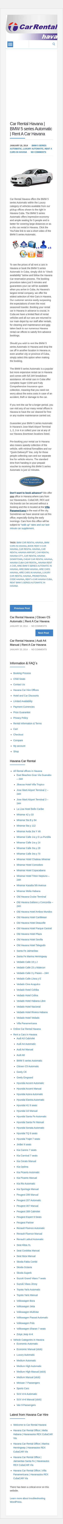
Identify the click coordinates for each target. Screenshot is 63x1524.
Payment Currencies (24, 706)
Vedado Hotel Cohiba (28, 989)
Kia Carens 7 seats (26, 1150)
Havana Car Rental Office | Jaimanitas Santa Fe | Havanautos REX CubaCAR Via (31, 1461)
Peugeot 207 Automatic (29, 1200)
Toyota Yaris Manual (27, 1295)
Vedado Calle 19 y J (27, 962)
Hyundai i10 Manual (27, 1111)
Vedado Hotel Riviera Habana (32, 1012)
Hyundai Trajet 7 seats (28, 1139)
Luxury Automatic (33, 149)
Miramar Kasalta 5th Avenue (31, 885)
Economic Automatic (27, 1343)
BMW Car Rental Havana (30, 542)
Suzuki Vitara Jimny (27, 1284)
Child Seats (19, 679)
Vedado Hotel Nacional (28, 1006)
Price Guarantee (21, 712)
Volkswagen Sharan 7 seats (31, 1328)
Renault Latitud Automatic (30, 1239)
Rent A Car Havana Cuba (38, 579)
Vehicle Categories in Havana (28, 1339)
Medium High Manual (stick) (31, 1371)
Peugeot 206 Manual (27, 1194)
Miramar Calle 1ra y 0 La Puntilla (34, 837)
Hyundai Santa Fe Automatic (31, 1116)
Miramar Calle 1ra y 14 (28, 842)
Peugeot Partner (25, 1222)
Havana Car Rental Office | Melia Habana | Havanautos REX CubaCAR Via (33, 1434)
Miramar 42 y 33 (25, 814)
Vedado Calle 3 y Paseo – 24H (33, 973)
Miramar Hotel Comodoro (30, 864)
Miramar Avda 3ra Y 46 (28, 831)
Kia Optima (22, 1166)
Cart (15, 729)
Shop (16, 751)
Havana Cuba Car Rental (23, 563)
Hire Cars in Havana (30, 572)
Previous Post (22, 608)
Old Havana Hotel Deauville (31, 922)
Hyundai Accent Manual (29, 1088)
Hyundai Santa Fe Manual (30, 1122)
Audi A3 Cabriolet (26, 1038)
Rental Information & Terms (27, 723)
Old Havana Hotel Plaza (29, 934)
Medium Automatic (26, 1360)
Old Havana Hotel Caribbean (32, 917)
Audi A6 (21, 1055)
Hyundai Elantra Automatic (30, 1099)
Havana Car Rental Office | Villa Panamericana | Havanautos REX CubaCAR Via (30, 1474)
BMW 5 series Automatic (29, 1060)
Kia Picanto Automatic (28, 1172)
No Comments (38, 152)
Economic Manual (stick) (29, 1349)
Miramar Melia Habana (28, 891)
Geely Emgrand (25, 1077)
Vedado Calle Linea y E (29, 978)
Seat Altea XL (24, 1245)
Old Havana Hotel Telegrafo (31, 945)
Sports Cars (23, 1388)
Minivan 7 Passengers (28, 1382)
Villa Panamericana (27, 1023)
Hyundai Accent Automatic (30, 1083)
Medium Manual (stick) (28, 1377)
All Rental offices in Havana (27, 771)
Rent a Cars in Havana (25, 1034)
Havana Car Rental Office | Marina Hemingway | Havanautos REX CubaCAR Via (31, 1447)
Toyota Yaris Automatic (28, 1289)
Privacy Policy (20, 718)
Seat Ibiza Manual (26, 1256)
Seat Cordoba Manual (28, 1250)
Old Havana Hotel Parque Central (34, 928)
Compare (18, 740)
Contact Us (19, 684)
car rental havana (29, 549)
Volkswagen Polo (26, 1323)
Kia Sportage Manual (28, 1189)
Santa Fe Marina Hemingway (32, 956)
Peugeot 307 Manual (27, 1206)
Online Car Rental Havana (27, 1029)
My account (19, 746)
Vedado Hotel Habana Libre (31, 1001)
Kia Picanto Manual (27, 1178)
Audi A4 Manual (25, 1049)
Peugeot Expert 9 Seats (29, 1217)
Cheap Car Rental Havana (38, 559)
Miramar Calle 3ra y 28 (28, 848)
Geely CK (22, 1072)
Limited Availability (22, 701)
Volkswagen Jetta (26, 1306)
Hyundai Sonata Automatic (30, 1127)
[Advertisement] (31, 80)
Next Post (43, 633)
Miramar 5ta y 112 (26, 825)
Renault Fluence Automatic (31, 1228)
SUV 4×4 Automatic (27, 1394)
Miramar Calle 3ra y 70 (28, 853)
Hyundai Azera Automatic (30, 1094)
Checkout (18, 734)
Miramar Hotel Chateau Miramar (33, 859)
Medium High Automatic (29, 1366)
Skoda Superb (24, 1272)
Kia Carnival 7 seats (27, 1155)
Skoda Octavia (24, 1267)
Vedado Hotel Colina (27, 995)
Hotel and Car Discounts (26, 695)
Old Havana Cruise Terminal (31, 896)
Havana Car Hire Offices (26, 690)
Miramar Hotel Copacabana (31, 870)
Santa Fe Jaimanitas (27, 950)
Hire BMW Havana (28, 569)
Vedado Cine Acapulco (28, 984)
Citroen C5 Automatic (28, 1066)
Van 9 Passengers (26, 1405)
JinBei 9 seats (24, 1144)
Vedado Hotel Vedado (28, 1017)
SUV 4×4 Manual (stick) (29, 1399)
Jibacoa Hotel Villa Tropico (30, 784)
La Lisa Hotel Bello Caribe (30, 809)
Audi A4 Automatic (26, 1044)
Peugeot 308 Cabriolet (28, 1211)
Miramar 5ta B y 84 (26, 820)
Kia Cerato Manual (26, 1161)
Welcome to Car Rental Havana (29, 1424)
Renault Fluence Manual (29, 1233)
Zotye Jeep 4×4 (25, 1334)
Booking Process (22, 673)
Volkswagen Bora (26, 1300)
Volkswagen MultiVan (28, 1312)
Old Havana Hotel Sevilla (30, 939)
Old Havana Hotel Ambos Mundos (34, 911)
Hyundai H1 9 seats (27, 1105)
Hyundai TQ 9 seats (27, 1133)
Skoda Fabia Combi (27, 1261)
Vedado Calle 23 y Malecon (31, 967)
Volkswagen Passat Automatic (32, 1317)
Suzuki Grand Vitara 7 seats (31, 1278)
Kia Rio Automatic (26, 1183)
